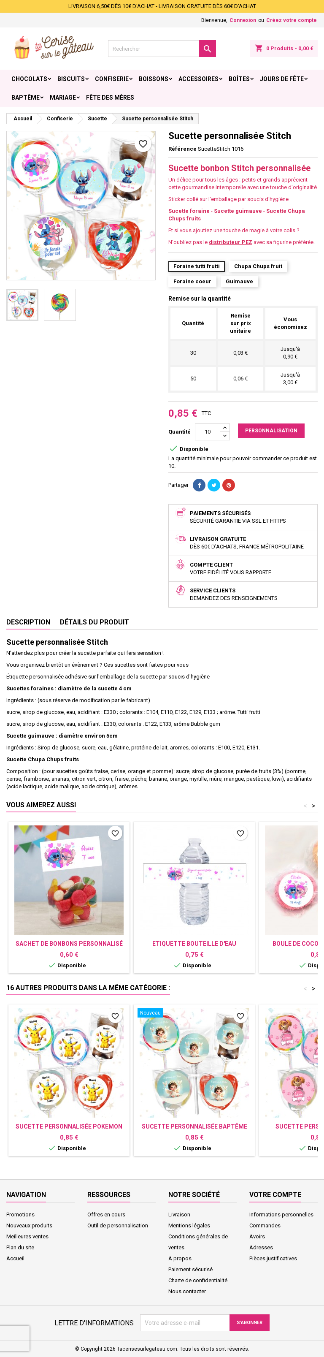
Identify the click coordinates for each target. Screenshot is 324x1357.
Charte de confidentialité (197, 1280)
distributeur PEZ (230, 242)
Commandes (265, 1225)
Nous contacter (187, 1291)
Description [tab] (28, 622)
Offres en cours (106, 1214)
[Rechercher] (162, 48)
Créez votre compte (291, 20)
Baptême (25, 97)
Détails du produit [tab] (94, 622)
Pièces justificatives (273, 1258)
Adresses (261, 1247)
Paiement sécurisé (190, 1269)
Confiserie (112, 79)
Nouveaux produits (29, 1225)
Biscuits (71, 79)
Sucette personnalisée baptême (194, 1126)
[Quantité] (207, 431)
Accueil (15, 1258)
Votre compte (275, 1195)
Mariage (63, 97)
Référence (182, 149)
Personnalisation (271, 431)
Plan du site (20, 1247)
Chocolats (29, 79)
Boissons (153, 79)
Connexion (243, 20)
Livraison (179, 1214)
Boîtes (239, 79)
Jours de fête (282, 79)
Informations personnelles (281, 1214)
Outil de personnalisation (117, 1225)
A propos (180, 1258)
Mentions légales (189, 1225)
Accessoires (198, 79)
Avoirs (257, 1236)
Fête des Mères (110, 97)
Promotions (20, 1214)
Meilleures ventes (27, 1236)
